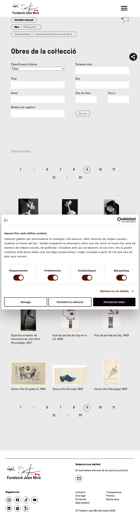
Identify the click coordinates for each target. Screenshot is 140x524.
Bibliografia (29, 27)
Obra (16, 27)
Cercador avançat (23, 20)
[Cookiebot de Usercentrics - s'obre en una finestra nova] (120, 220)
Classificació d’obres (24, 64)
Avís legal (80, 496)
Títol (14, 78)
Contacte (80, 492)
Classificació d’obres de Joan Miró (53, 34)
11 (113, 169)
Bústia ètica (112, 499)
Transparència (113, 492)
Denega (26, 302)
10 (100, 169)
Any (77, 78)
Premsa (110, 496)
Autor (14, 93)
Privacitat (80, 499)
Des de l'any (83, 93)
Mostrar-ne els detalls (114, 290)
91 (80, 177)
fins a (111, 93)
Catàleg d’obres (22, 34)
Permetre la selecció (70, 302)
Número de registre (23, 107)
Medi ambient (82, 503)
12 (53, 177)
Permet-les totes (114, 302)
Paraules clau (83, 64)
